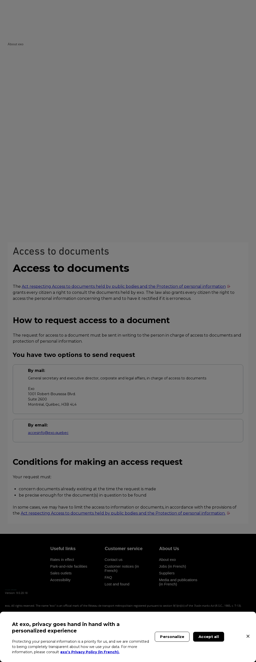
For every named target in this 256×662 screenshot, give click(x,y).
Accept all (208, 636)
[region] (128, 637)
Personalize (172, 636)
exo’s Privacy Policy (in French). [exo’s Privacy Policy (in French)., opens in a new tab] (90, 652)
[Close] (248, 636)
